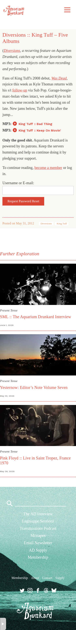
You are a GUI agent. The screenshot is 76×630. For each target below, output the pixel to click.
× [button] (3, 624)
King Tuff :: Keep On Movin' (40, 130)
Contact (47, 578)
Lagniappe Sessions (38, 521)
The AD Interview (38, 514)
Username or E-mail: (18, 183)
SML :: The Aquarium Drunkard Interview (35, 316)
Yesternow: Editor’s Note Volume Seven (33, 387)
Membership (38, 557)
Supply (59, 578)
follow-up (19, 90)
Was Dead (59, 78)
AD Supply (38, 550)
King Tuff (62, 223)
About (35, 578)
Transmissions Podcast (37, 528)
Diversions (12, 50)
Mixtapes (37, 535)
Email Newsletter (38, 543)
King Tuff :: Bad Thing (35, 124)
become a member (48, 167)
